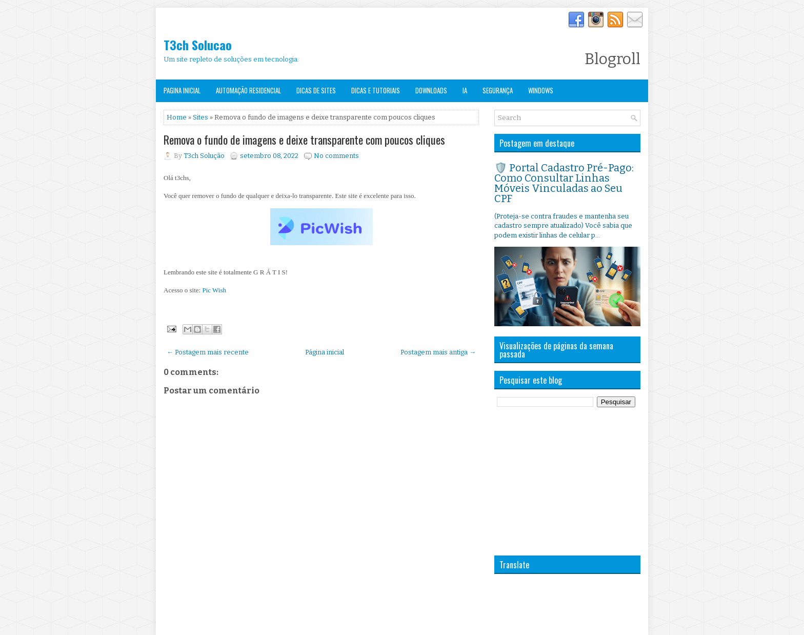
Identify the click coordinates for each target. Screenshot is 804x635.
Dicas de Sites (316, 90)
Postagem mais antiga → (438, 352)
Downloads (431, 90)
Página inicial (324, 352)
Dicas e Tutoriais (375, 90)
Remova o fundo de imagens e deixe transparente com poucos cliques (304, 139)
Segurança (498, 90)
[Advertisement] (571, 481)
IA (465, 90)
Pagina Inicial (182, 90)
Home (177, 117)
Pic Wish (214, 290)
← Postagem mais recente (208, 352)
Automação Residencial (248, 90)
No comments (336, 156)
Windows (540, 90)
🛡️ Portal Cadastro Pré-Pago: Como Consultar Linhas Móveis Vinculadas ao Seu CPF (564, 183)
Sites (200, 117)
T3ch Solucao (198, 44)
